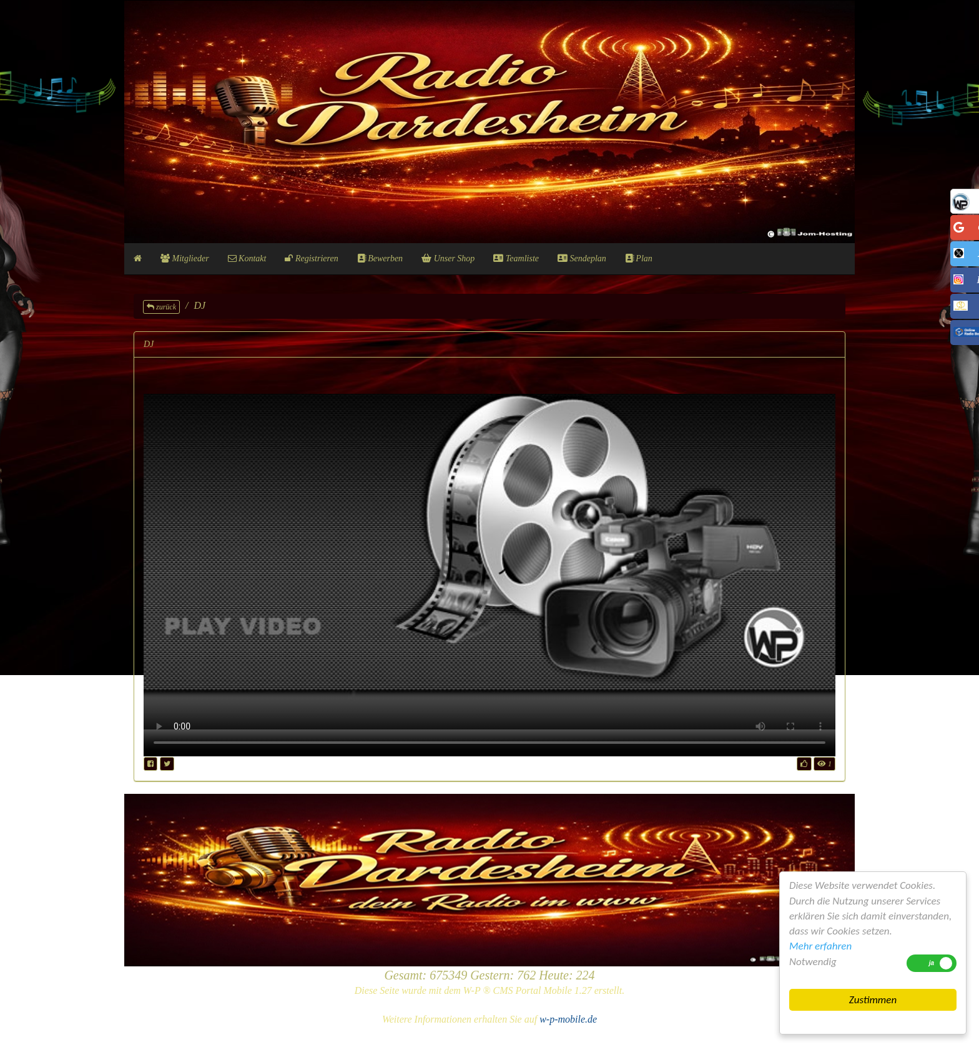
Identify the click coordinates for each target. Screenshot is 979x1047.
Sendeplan (582, 258)
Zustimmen (873, 999)
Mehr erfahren (820, 946)
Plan (638, 258)
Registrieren (311, 258)
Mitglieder (184, 258)
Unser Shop (448, 258)
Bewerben (380, 258)
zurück (161, 307)
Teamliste (516, 258)
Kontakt (247, 258)
